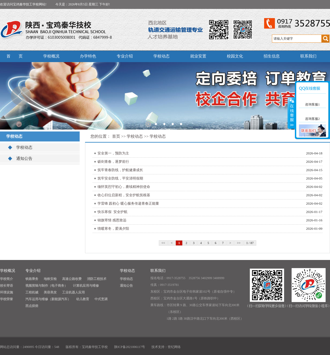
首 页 (14, 56)
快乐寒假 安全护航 (112, 212)
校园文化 (235, 56)
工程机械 (31, 292)
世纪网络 (174, 347)
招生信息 (272, 56)
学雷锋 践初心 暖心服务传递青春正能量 (128, 203)
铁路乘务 (31, 279)
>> (239, 243)
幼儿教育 (82, 299)
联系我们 (308, 56)
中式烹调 (101, 299)
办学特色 (88, 56)
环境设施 (6, 292)
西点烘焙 (31, 306)
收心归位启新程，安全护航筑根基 (123, 195)
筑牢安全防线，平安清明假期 (120, 178)
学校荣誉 (6, 299)
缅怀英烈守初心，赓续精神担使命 (123, 187)
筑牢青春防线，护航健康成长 (120, 170)
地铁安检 (50, 279)
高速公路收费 (72, 279)
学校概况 (51, 56)
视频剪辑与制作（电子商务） (46, 286)
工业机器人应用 (73, 292)
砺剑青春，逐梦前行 (113, 162)
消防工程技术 (96, 279)
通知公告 (24, 158)
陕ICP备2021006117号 (129, 347)
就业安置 (198, 56)
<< (163, 243)
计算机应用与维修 (86, 286)
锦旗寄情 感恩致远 (111, 220)
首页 (116, 136)
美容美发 (50, 292)
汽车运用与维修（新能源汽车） (48, 299)
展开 (291, 113)
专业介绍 (125, 56)
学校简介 (6, 279)
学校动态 (161, 56)
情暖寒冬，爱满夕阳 (113, 228)
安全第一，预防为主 (113, 153)
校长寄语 (6, 286)
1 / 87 (250, 243)
